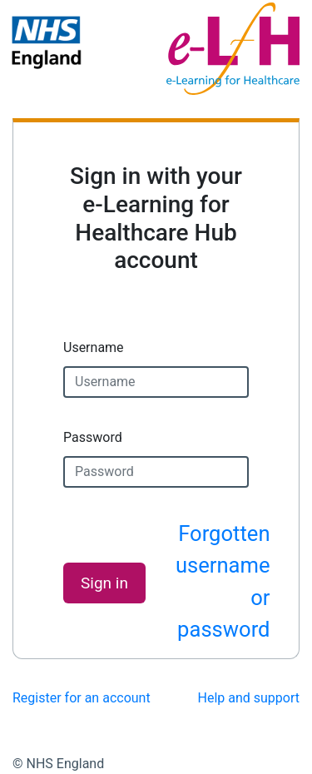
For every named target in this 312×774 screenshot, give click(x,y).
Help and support (249, 698)
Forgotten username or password (223, 581)
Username (93, 347)
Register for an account (81, 698)
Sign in (104, 583)
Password (92, 437)
